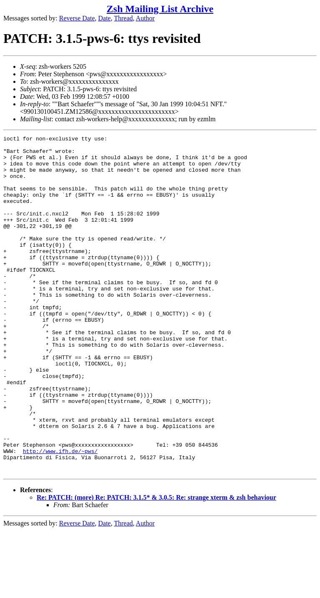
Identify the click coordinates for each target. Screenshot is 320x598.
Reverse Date (77, 18)
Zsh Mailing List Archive (160, 8)
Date (104, 18)
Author (145, 18)
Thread (123, 18)
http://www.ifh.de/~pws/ (60, 514)
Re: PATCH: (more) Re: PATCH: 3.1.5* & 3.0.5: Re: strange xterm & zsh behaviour (156, 564)
